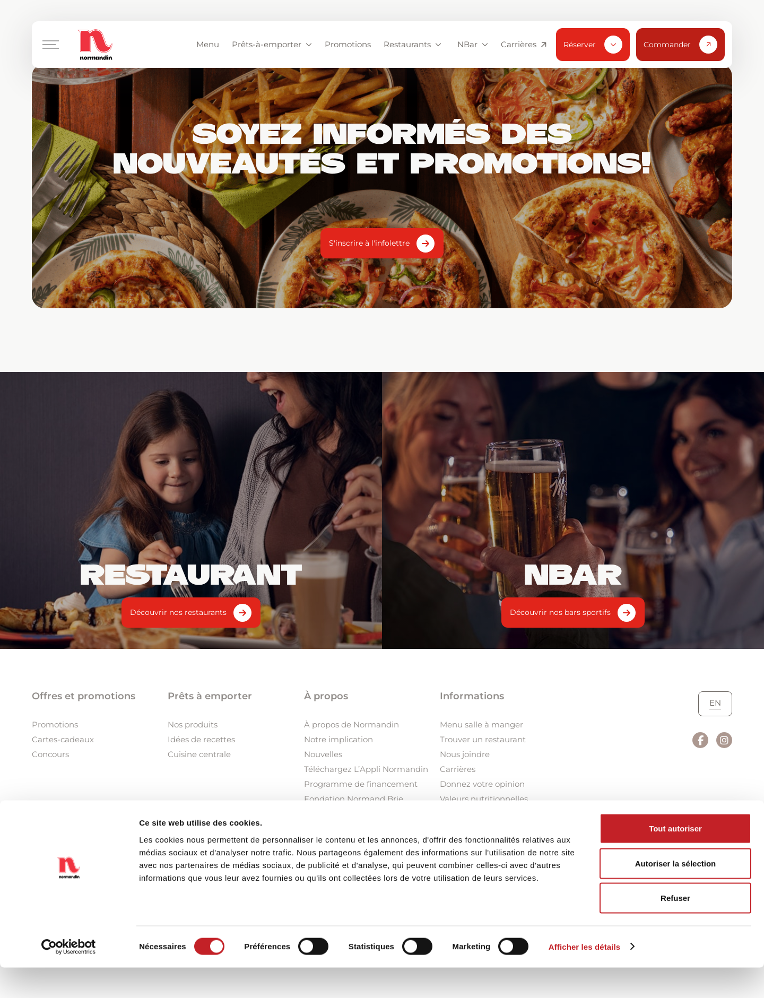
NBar (472, 44)
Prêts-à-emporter (272, 44)
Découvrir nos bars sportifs (560, 612)
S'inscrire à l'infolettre (369, 243)
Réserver (592, 45)
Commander (680, 45)
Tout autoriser (675, 858)
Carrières (523, 44)
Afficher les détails (584, 977)
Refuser (675, 928)
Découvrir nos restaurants (178, 612)
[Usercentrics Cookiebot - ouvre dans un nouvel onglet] (68, 977)
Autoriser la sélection (675, 893)
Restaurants (412, 44)
